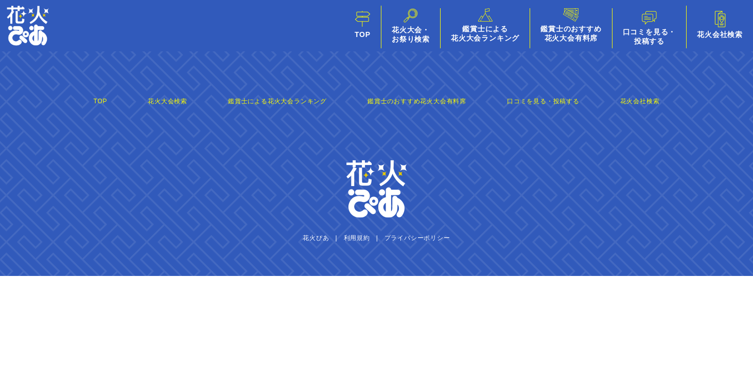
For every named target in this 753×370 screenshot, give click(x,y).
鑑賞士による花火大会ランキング (277, 101)
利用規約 (357, 238)
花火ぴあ (316, 238)
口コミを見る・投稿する (543, 101)
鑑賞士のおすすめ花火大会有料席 (416, 101)
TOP (101, 101)
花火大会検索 (167, 101)
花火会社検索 (640, 101)
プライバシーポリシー (417, 238)
